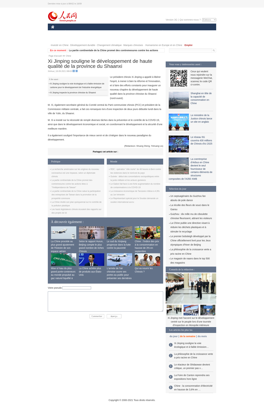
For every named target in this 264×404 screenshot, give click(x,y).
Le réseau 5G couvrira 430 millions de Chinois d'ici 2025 (201, 140)
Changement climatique (109, 45)
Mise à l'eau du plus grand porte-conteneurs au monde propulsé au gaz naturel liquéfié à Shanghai (63, 275)
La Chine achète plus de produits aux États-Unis (90, 271)
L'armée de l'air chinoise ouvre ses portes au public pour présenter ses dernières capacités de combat (119, 275)
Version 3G (171, 19)
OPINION (204, 31)
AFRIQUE (101, 31)
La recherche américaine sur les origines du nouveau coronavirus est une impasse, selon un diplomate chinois (75, 173)
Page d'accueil (55, 56)
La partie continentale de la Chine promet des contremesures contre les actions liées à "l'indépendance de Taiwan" (72, 184)
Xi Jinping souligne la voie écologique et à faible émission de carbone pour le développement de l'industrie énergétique (77, 86)
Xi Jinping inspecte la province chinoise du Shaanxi (73, 92)
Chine (68, 56)
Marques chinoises (133, 45)
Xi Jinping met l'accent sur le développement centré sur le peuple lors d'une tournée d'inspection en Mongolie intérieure (191, 322)
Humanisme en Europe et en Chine (163, 45)
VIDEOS (72, 38)
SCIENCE (116, 31)
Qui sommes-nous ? (190, 19)
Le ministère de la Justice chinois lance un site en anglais (201, 118)
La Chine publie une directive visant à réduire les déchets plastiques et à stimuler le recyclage (190, 227)
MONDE (87, 31)
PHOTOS (58, 38)
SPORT (174, 31)
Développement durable (82, 45)
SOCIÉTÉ (146, 31)
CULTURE (131, 31)
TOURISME (189, 31)
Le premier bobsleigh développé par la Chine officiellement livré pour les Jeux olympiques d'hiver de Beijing (190, 240)
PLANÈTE (161, 31)
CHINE (57, 31)
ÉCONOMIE (71, 31)
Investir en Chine (60, 45)
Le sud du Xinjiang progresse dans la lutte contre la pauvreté (119, 244)
